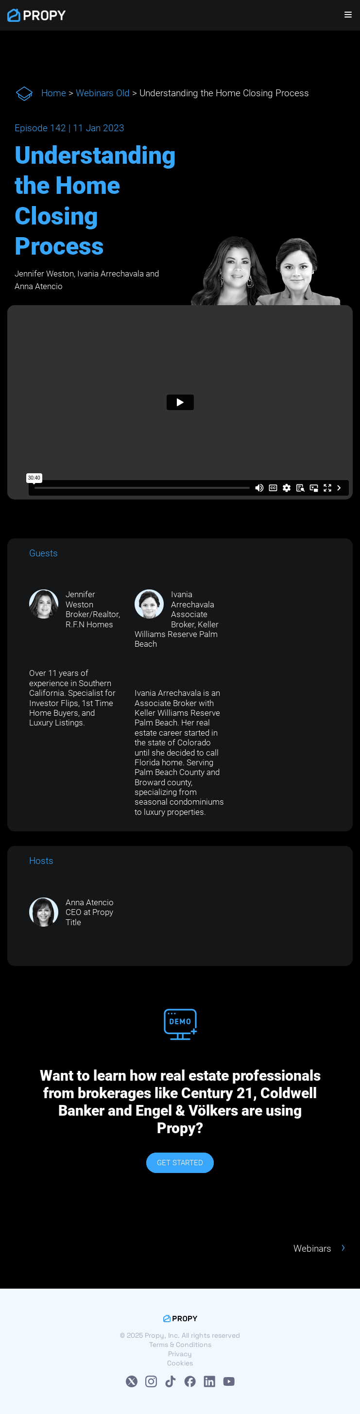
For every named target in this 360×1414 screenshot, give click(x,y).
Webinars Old (103, 93)
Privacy (180, 1353)
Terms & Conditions (180, 1344)
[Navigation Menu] (342, 15)
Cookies (180, 1363)
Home (53, 93)
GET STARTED (180, 1162)
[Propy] (36, 15)
